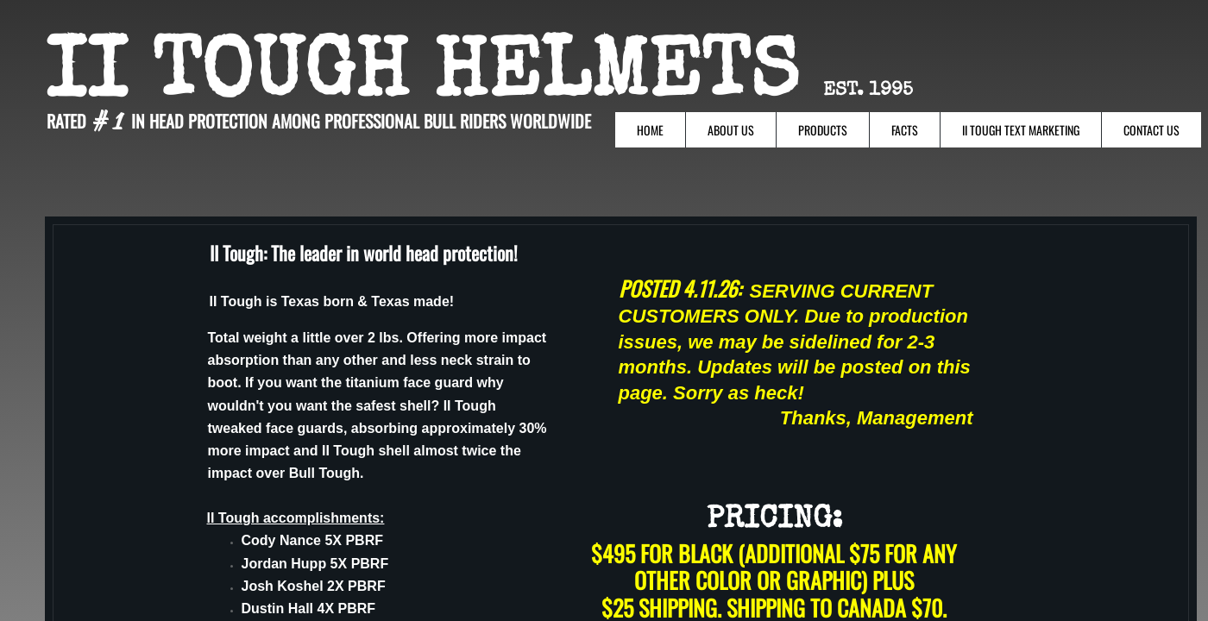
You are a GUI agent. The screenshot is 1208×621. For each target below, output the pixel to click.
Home (650, 130)
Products (822, 130)
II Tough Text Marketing (1020, 130)
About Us (731, 130)
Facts (904, 130)
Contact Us (1151, 130)
